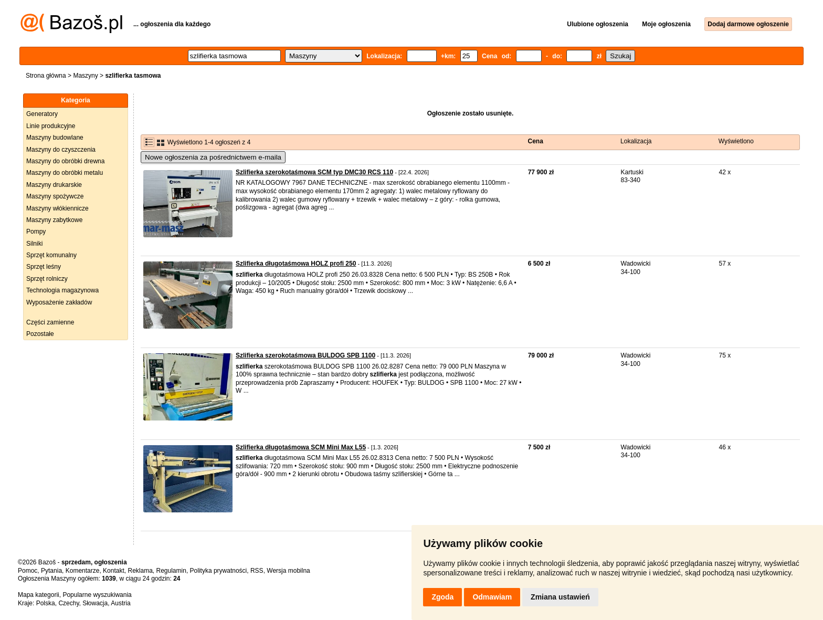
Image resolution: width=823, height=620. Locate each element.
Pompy (36, 231)
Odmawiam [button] (492, 597)
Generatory (42, 114)
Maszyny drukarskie (54, 184)
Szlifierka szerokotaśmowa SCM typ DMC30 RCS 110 (314, 172)
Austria (120, 603)
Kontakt (113, 570)
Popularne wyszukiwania (96, 594)
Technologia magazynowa (62, 290)
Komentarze (83, 570)
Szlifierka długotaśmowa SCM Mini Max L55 (301, 447)
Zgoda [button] (442, 597)
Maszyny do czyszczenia (61, 149)
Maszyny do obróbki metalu (64, 172)
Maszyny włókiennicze (57, 208)
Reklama (140, 570)
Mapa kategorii (38, 594)
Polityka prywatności (218, 570)
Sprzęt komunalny (51, 255)
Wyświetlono (736, 141)
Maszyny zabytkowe (54, 220)
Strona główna (46, 75)
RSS (256, 570)
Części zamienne (50, 322)
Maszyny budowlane (54, 137)
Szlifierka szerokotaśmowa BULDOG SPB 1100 (305, 355)
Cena (535, 141)
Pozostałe (40, 334)
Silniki (34, 243)
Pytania (51, 570)
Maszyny (85, 75)
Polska (45, 603)
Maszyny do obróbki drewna (65, 161)
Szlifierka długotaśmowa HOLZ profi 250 (296, 263)
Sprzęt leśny (43, 266)
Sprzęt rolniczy (47, 278)
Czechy (68, 603)
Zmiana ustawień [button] (560, 597)
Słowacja (95, 603)
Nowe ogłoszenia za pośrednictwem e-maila (213, 157)
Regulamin (171, 570)
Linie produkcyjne (50, 126)
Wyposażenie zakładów (59, 302)
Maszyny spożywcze (54, 196)
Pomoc (27, 570)
